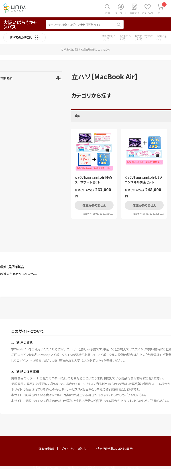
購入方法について (108, 37)
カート (162, 8)
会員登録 (134, 13)
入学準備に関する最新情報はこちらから (86, 49)
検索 (107, 13)
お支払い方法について (143, 37)
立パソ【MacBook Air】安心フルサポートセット (93, 180)
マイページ (121, 13)
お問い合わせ (161, 37)
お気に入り (147, 13)
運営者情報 (46, 448)
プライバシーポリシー (75, 448)
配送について (125, 37)
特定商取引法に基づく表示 (114, 448)
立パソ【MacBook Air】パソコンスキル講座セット (143, 180)
